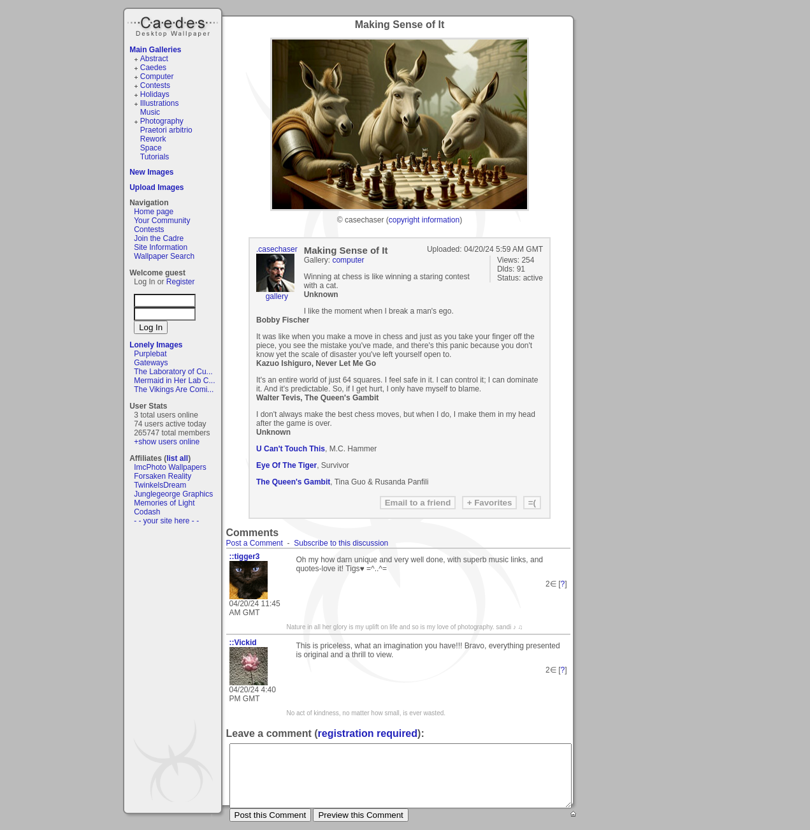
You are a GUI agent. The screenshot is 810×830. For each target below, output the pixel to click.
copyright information (424, 219)
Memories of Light (164, 503)
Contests (155, 85)
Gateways (151, 362)
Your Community (162, 220)
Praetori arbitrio (166, 130)
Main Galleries (155, 49)
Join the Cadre (159, 238)
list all (177, 458)
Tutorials (155, 156)
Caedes (174, 24)
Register (180, 281)
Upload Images (156, 187)
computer (348, 260)
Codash (147, 511)
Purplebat (150, 353)
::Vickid (243, 642)
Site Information (160, 247)
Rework (153, 139)
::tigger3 (244, 556)
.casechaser (277, 249)
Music (150, 112)
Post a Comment (254, 543)
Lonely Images (155, 344)
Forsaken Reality (162, 476)
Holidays (155, 94)
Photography (162, 121)
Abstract (154, 58)
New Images (151, 172)
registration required (367, 733)
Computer (157, 76)
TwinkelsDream (160, 485)
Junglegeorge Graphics (173, 494)
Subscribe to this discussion (341, 543)
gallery (277, 296)
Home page (153, 211)
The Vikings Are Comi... (173, 389)
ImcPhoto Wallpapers (170, 467)
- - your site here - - (166, 520)
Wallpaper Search (164, 256)
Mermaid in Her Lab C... (174, 380)
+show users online (166, 441)
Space (151, 147)
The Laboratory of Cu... (173, 371)
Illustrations (159, 103)
